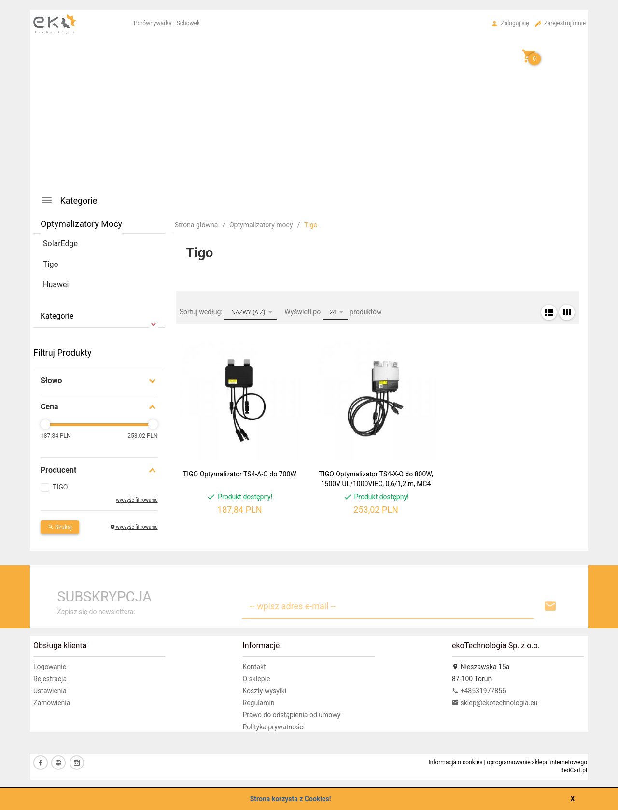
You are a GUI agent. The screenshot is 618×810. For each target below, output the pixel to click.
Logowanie (49, 666)
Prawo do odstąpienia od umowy (292, 715)
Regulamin (259, 703)
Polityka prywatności (274, 727)
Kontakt (254, 666)
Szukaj (60, 527)
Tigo (50, 264)
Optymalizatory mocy (81, 224)
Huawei (56, 284)
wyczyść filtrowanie (136, 500)
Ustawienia (50, 691)
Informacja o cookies (455, 762)
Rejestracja (50, 679)
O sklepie (256, 679)
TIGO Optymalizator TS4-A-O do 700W (239, 474)
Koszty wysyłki (265, 691)
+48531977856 (479, 691)
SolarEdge (60, 243)
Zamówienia (51, 703)
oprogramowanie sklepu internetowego (537, 762)
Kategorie (69, 200)
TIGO (60, 487)
